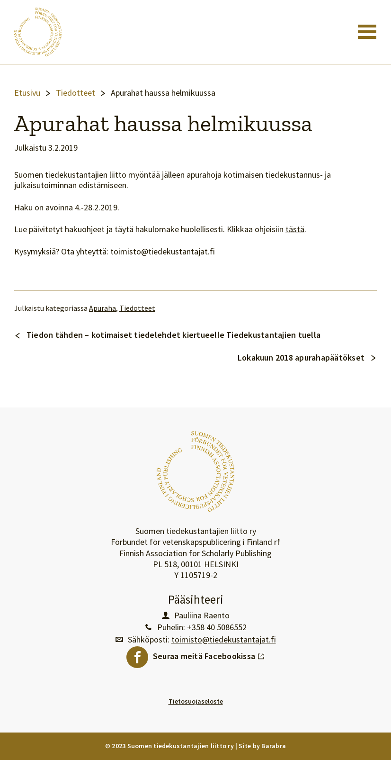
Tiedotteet (75, 93)
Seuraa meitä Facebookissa (209, 653)
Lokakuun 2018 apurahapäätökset (301, 357)
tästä (294, 229)
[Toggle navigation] (367, 31)
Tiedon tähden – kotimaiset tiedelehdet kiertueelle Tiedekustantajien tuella (173, 334)
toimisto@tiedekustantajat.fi (223, 639)
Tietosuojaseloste (196, 701)
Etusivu (27, 93)
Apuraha (102, 308)
